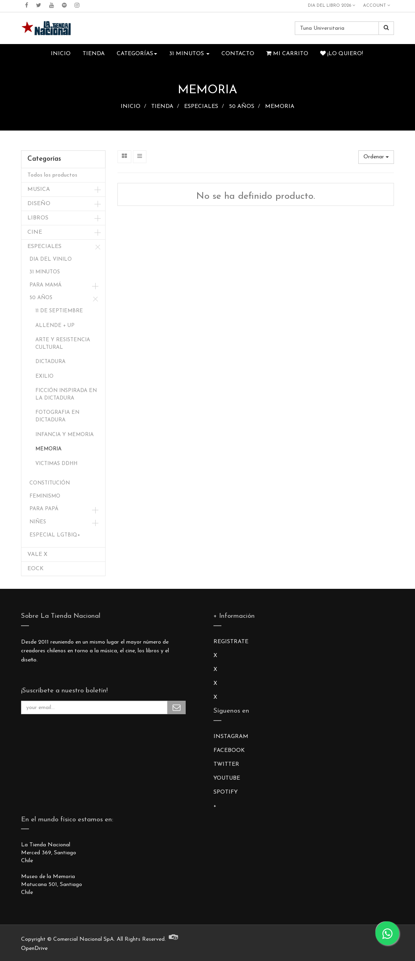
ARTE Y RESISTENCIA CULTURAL (62, 343)
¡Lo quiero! (341, 53)
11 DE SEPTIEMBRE (59, 310)
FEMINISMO (44, 496)
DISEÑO (38, 204)
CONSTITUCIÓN (49, 483)
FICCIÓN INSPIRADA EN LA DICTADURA (66, 394)
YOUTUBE (226, 778)
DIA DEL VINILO (50, 259)
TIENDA (162, 107)
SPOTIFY (225, 792)
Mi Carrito (287, 53)
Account (376, 5)
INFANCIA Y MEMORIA (64, 434)
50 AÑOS (241, 107)
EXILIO (44, 376)
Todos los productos (52, 175)
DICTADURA (50, 361)
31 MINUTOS (44, 272)
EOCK (35, 569)
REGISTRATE (230, 642)
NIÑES (37, 522)
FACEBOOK (229, 750)
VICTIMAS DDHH (56, 463)
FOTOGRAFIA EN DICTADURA (57, 416)
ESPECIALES (201, 107)
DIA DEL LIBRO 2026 (331, 5)
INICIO (130, 107)
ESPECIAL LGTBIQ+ (54, 535)
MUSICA (38, 189)
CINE (34, 232)
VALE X (37, 554)
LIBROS (37, 218)
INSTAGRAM (230, 737)
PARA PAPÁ (43, 508)
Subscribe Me (177, 707)
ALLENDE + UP (55, 325)
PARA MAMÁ (45, 285)
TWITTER (226, 764)
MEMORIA (279, 107)
